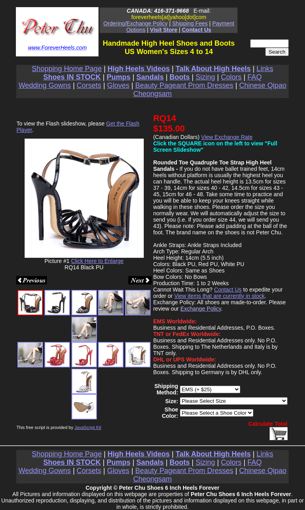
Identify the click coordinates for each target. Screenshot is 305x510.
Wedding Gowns (45, 85)
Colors (231, 77)
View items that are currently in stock (219, 296)
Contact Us (227, 289)
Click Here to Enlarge (97, 261)
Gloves (118, 85)
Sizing (205, 77)
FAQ (254, 77)
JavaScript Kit (88, 427)
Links (265, 69)
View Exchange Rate (227, 137)
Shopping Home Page (67, 69)
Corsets (89, 85)
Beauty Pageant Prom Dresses (184, 85)
